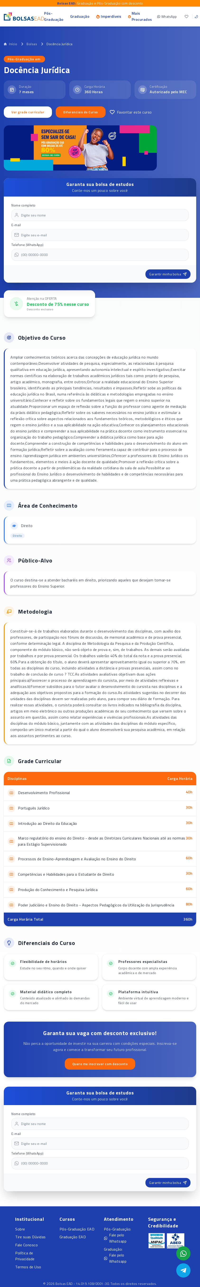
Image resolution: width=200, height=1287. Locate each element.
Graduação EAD (73, 1237)
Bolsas (32, 44)
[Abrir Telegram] (183, 1270)
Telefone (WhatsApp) (27, 244)
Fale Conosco (26, 1245)
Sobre (20, 1229)
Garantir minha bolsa (168, 274)
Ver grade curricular (27, 112)
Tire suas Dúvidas (30, 1237)
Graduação (80, 16)
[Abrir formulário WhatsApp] (183, 1253)
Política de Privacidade (25, 1256)
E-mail (16, 224)
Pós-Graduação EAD (77, 1229)
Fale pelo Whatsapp (115, 1238)
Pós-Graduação (54, 16)
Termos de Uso (28, 1267)
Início (10, 44)
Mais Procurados (140, 16)
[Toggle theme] (196, 16)
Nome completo (23, 205)
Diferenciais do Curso (80, 112)
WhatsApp (167, 16)
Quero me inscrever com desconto (100, 1063)
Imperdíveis (108, 16)
